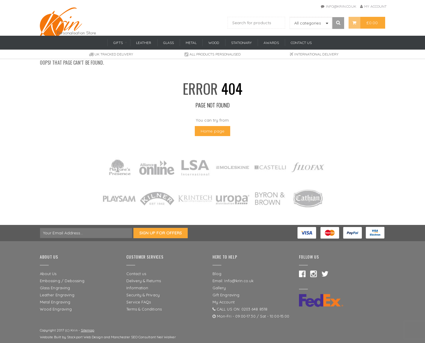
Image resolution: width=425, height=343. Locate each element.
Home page (212, 131)
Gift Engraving (225, 295)
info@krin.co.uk (341, 6)
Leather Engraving (57, 295)
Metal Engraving (55, 302)
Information (137, 287)
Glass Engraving (55, 287)
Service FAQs (138, 302)
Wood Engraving (56, 309)
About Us (48, 273)
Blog (216, 273)
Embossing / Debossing (62, 280)
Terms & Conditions (144, 309)
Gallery (219, 287)
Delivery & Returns (143, 280)
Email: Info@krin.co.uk (233, 280)
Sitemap (87, 330)
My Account (375, 6)
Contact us (136, 273)
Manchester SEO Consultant (133, 337)
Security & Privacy (143, 295)
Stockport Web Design (85, 337)
